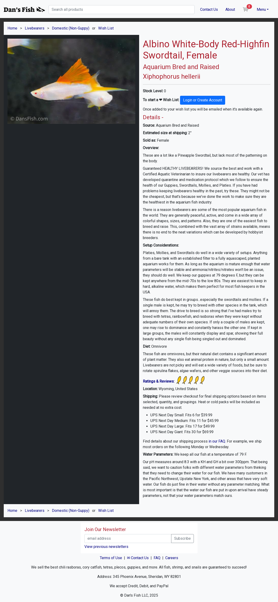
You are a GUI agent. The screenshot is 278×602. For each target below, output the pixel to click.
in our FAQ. (217, 441)
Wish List (106, 28)
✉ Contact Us (138, 558)
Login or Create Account (202, 100)
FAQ (157, 558)
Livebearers (34, 28)
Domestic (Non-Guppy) (70, 28)
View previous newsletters (106, 546)
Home (12, 28)
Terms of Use (111, 558)
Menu (261, 9)
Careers (171, 558)
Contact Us (209, 9)
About (230, 9)
